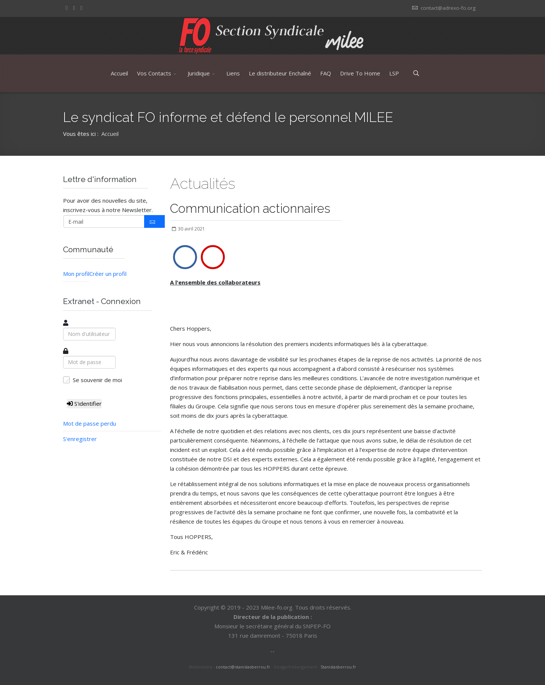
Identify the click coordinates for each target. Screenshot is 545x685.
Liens (233, 73)
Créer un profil (107, 273)
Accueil (119, 73)
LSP (394, 73)
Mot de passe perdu (89, 423)
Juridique (199, 73)
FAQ (325, 73)
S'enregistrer (80, 439)
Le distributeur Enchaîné (280, 73)
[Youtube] (81, 7)
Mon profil (76, 273)
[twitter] (74, 7)
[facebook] (67, 7)
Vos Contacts (154, 73)
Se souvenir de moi (97, 380)
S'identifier (84, 403)
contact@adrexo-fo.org (448, 8)
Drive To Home (360, 73)
